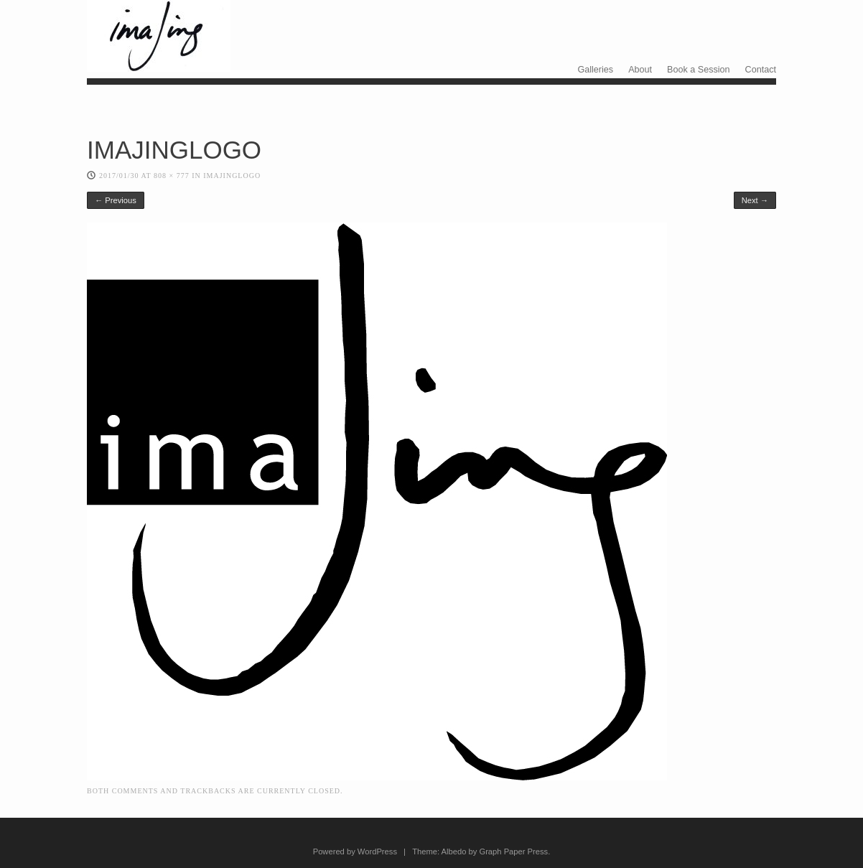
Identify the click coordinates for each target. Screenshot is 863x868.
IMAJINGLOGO (232, 175)
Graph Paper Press (513, 851)
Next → (755, 200)
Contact (760, 70)
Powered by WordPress (355, 851)
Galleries (595, 70)
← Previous (115, 200)
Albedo (454, 851)
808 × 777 (172, 175)
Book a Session (698, 70)
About (640, 70)
